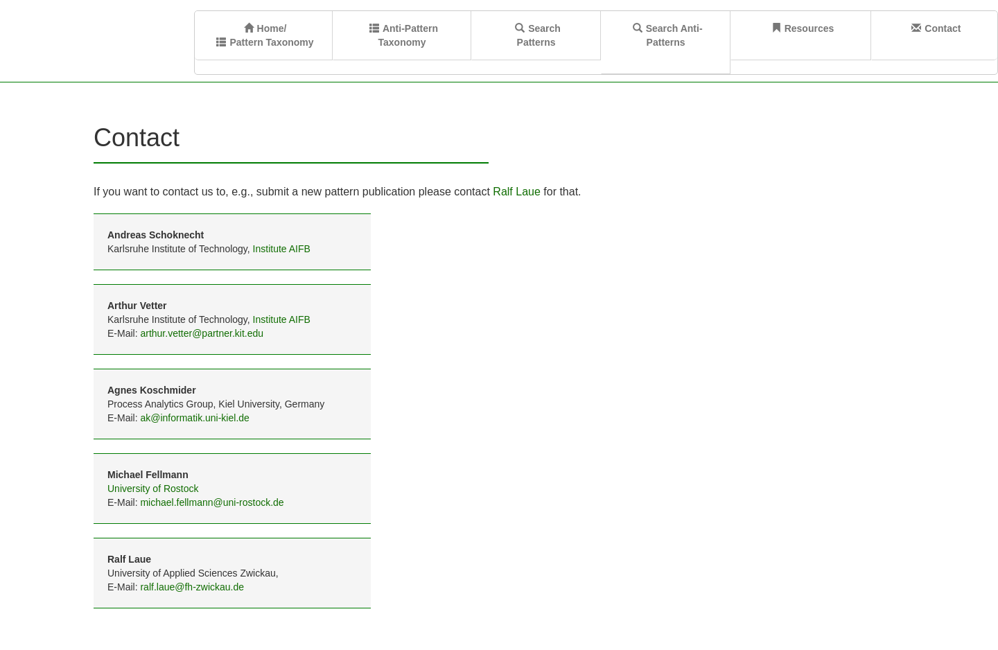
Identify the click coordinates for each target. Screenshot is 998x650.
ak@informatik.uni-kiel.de (194, 417)
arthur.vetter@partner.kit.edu (201, 333)
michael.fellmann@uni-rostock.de (211, 502)
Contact (934, 35)
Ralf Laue (517, 191)
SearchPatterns (536, 35)
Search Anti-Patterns (666, 42)
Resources (801, 35)
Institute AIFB (281, 248)
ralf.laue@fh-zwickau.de (192, 586)
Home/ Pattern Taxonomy (263, 35)
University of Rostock (152, 488)
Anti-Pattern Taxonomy (402, 35)
